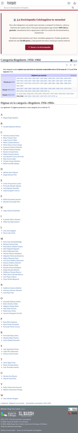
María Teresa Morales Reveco (13, 274)
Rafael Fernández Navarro (12, 199)
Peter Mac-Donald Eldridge (12, 242)
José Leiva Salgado (9, 231)
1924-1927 (43, 91)
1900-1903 (35, 88)
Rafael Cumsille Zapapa (11, 163)
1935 (9, 95)
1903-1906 (43, 88)
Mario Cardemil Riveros (11, 142)
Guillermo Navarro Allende (12, 288)
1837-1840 (43, 78)
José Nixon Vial (8, 293)
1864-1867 (59, 81)
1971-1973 (51, 96)
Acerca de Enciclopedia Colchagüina (29, 430)
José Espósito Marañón (11, 188)
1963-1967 (35, 96)
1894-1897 (19, 88)
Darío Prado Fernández (11, 324)
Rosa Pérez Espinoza (10, 322)
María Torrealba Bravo (10, 365)
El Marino (44, 424)
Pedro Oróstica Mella (10, 304)
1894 (13, 82)
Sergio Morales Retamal (11, 270)
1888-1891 (67, 83)
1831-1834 (27, 78)
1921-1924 (35, 91)
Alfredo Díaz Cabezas (10, 172)
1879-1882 (43, 83)
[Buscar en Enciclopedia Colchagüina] (39, 7)
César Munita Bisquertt (11, 279)
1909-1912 (59, 88)
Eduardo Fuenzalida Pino (11, 202)
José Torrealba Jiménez (11, 367)
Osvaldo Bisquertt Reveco (12, 127)
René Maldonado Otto (10, 251)
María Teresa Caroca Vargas (12, 145)
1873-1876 (27, 83)
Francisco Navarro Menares (12, 290)
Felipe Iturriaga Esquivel (11, 222)
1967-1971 (43, 96)
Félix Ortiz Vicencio (9, 308)
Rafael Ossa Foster (9, 311)
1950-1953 (62, 94)
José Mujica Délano (9, 277)
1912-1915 (67, 88)
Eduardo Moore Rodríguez (12, 267)
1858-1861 (43, 81)
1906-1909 (51, 88)
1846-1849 (67, 78)
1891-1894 (19, 86)
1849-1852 (19, 81)
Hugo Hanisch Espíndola (11, 211)
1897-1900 (27, 88)
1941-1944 (38, 94)
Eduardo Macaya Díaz (10, 244)
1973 (13, 95)
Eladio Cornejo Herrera (11, 154)
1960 (11, 72)
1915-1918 (19, 91)
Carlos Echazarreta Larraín (12, 183)
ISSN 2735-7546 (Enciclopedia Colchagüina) (16, 419)
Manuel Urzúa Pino (9, 378)
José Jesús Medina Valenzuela (13, 260)
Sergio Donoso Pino (10, 175)
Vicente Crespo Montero (11, 161)
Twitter (23, 409)
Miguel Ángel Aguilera (10, 118)
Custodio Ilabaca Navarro (11, 219)
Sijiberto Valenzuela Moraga (12, 390)
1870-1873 (19, 83)
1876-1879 (35, 83)
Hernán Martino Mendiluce (12, 253)
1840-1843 (51, 78)
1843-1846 (59, 78)
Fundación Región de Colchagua (17, 422)
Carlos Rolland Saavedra (11, 340)
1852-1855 (27, 81)
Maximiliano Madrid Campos (13, 246)
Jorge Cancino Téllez (10, 140)
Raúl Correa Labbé (9, 159)
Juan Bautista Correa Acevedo (13, 156)
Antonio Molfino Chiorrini (12, 263)
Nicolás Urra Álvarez (10, 376)
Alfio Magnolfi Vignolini (11, 249)
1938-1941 (30, 94)
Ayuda (73, 60)
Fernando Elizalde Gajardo (12, 186)
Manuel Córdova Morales (11, 149)
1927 (13, 90)
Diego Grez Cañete (13, 409)
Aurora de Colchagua (32, 424)
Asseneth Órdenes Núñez (12, 301)
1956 (68, 69)
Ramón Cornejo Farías (10, 152)
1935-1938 (22, 94)
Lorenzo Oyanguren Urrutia (12, 313)
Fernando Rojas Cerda (10, 335)
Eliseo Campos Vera (10, 138)
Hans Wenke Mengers (10, 398)
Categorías (4, 403)
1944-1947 (46, 94)
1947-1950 (54, 94)
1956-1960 (19, 96)
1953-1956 (69, 94)
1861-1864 (51, 81)
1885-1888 (59, 83)
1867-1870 (67, 81)
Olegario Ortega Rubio (11, 306)
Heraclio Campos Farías (11, 135)
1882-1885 (51, 83)
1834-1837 (35, 78)
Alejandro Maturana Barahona (13, 256)
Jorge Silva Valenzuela (10, 351)
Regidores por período (16, 403)
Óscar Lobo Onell (9, 233)
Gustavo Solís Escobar (10, 354)
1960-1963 (27, 96)
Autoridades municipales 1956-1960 (38, 403)
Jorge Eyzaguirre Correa (11, 190)
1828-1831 (19, 78)
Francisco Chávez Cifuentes (12, 147)
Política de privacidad (8, 430)
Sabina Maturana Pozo (10, 258)
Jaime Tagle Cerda (9, 363)
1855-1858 (35, 81)
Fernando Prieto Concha (11, 327)
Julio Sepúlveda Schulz (11, 349)
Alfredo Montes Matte (10, 265)
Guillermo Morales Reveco (12, 272)
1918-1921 (27, 91)
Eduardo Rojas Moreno (11, 338)
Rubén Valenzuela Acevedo (12, 387)
